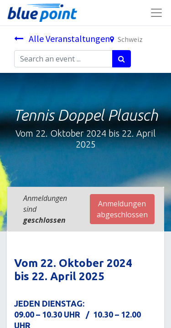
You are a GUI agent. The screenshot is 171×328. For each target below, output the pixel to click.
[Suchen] (121, 58)
